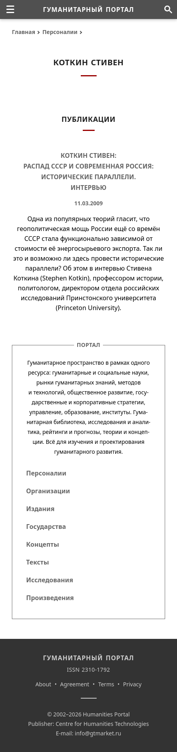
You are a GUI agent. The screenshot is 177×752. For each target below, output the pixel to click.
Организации (48, 491)
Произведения (50, 597)
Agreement (74, 684)
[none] (10, 9)
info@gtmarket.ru (98, 733)
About (43, 684)
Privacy (132, 684)
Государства (46, 526)
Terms (106, 684)
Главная (23, 32)
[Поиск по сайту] (168, 9)
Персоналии (60, 32)
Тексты (37, 562)
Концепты (42, 544)
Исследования (49, 580)
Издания (40, 508)
